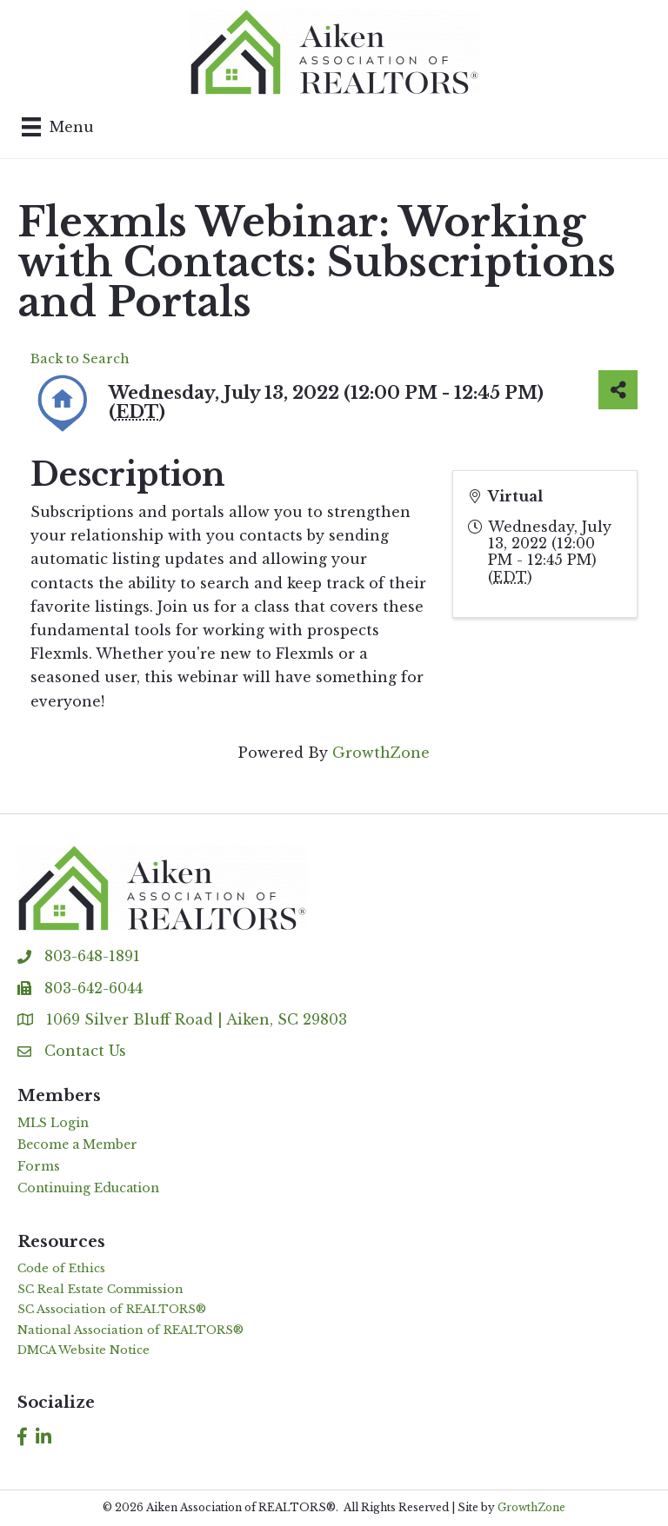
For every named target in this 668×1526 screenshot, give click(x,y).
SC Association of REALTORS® (111, 1309)
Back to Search (80, 359)
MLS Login (53, 1123)
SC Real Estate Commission (100, 1289)
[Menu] (57, 127)
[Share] (618, 389)
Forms (38, 1166)
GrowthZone (381, 752)
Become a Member (77, 1144)
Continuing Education (88, 1188)
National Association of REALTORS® (130, 1330)
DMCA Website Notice (83, 1350)
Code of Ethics (61, 1268)
